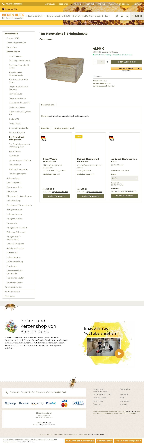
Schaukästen (15, 165)
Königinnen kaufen (15, 278)
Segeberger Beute (17, 98)
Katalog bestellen (15, 282)
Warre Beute (15, 151)
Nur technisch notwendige (80, 441)
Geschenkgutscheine (16, 43)
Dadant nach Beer (17, 107)
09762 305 (60, 392)
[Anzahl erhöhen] (107, 62)
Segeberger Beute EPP (19, 103)
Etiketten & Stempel (16, 232)
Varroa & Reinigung (15, 244)
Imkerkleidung (13, 201)
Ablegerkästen (13, 178)
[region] (64, 72)
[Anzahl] (101, 62)
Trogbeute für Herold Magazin (18, 88)
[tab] (47, 105)
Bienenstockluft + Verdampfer (15, 272)
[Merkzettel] (122, 16)
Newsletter (98, 401)
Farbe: (113, 174)
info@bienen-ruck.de (47, 425)
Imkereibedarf (11, 34)
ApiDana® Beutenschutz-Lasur (124, 160)
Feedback (63, 4)
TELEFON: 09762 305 (12, 4)
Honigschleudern (15, 219)
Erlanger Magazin (17, 132)
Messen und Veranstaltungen (100, 390)
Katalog (77, 4)
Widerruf (124, 395)
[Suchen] (116, 16)
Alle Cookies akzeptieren (128, 441)
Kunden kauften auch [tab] (64, 128)
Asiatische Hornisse (15, 248)
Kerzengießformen (13, 287)
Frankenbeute (15, 94)
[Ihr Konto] (127, 16)
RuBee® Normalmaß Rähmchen (88, 160)
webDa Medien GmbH (96, 434)
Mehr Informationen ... (26, 442)
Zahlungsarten (99, 398)
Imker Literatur (13, 257)
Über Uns (89, 4)
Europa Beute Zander (19, 128)
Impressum (125, 401)
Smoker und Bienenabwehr (19, 205)
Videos (101, 4)
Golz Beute (14, 156)
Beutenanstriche (14, 187)
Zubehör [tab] (45, 128)
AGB (122, 398)
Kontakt (138, 4)
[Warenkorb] (136, 16)
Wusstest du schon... (119, 4)
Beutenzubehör (14, 183)
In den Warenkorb (126, 62)
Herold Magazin (16, 56)
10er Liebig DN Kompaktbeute (16, 73)
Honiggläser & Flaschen (17, 228)
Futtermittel (12, 253)
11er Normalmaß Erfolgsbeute (16, 138)
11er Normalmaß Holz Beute (18, 80)
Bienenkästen (13, 52)
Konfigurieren (104, 441)
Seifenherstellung (15, 262)
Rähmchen (12, 192)
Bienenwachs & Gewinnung (19, 196)
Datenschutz (126, 389)
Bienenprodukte (12, 292)
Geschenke (10, 296)
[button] (126, 69)
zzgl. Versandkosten (110, 52)
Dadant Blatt (15, 123)
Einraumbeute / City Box (20, 160)
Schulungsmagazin (18, 174)
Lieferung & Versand (102, 395)
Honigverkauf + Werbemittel (14, 238)
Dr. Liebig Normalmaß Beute (19, 66)
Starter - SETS (13, 38)
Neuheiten (12, 47)
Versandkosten (131, 411)
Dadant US (14, 119)
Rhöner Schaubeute (18, 169)
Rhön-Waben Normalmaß (50, 160)
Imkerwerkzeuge (14, 214)
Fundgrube (12, 266)
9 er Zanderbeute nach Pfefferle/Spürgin (19, 145)
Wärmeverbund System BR (20, 113)
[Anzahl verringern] (95, 62)
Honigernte (12, 223)
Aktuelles (50, 4)
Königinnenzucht (15, 210)
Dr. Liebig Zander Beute (19, 61)
